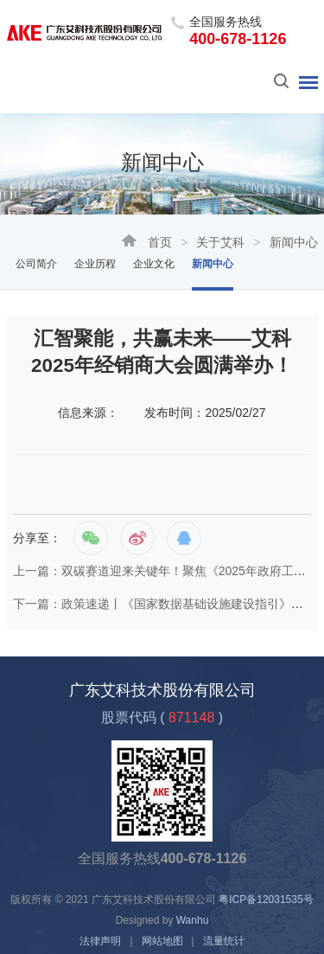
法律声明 (100, 941)
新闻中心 (212, 264)
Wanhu (192, 920)
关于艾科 (220, 242)
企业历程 (95, 264)
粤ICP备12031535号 (266, 899)
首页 (160, 242)
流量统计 (224, 941)
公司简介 (36, 264)
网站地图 (162, 941)
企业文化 (154, 264)
